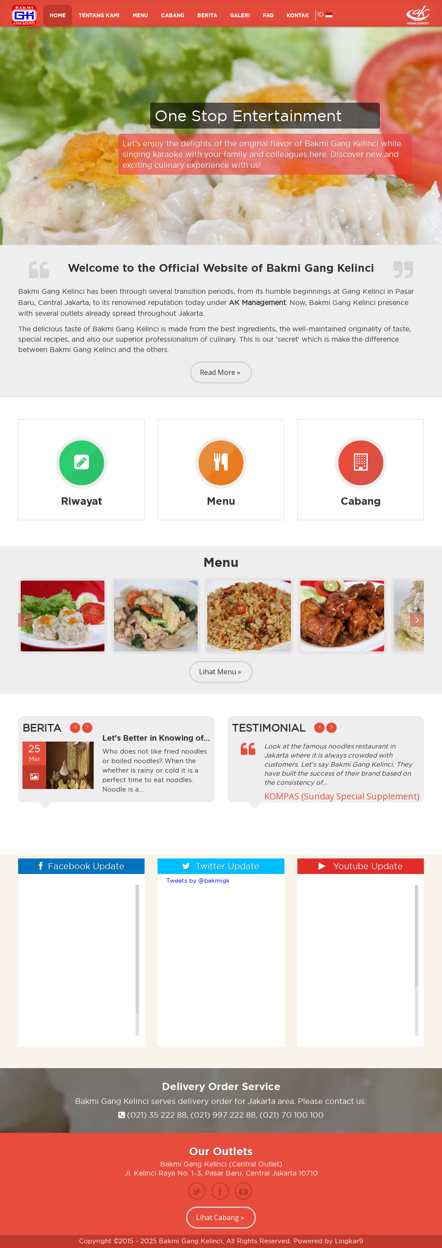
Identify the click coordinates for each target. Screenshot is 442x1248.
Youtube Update (361, 866)
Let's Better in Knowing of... (156, 737)
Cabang (172, 18)
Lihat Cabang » (220, 1217)
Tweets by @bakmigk (198, 880)
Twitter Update (220, 866)
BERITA (207, 18)
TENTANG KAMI (99, 18)
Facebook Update (81, 866)
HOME (58, 18)
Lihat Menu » (220, 671)
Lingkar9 (349, 1241)
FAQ (268, 18)
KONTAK (298, 18)
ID (324, 17)
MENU (140, 18)
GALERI (240, 18)
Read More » (220, 372)
